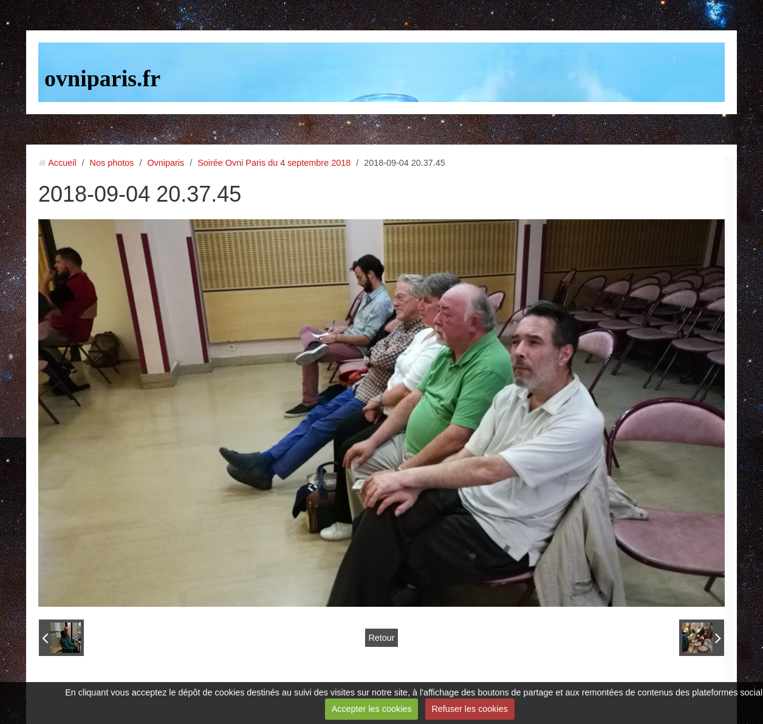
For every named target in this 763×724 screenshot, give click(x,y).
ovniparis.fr (102, 78)
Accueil (62, 163)
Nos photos (112, 163)
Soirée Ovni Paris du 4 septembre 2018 (274, 163)
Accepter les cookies (372, 709)
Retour (381, 638)
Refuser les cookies (469, 709)
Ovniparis (165, 163)
